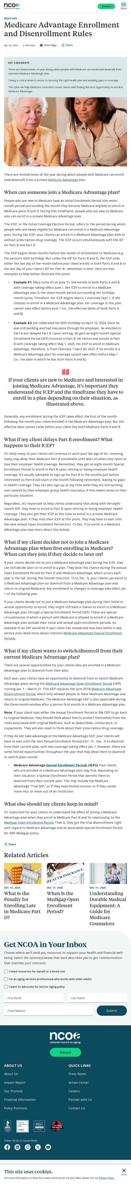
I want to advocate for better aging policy (34, 987)
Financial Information (20, 1100)
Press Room (77, 1074)
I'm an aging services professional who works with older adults (48, 979)
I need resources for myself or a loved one (34, 971)
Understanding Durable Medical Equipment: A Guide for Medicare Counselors (108, 908)
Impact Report (15, 1082)
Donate (106, 6)
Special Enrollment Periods (66, 765)
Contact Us (77, 1108)
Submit (111, 1011)
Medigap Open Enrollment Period (28, 822)
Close (124, 1172)
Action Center (79, 1082)
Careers (74, 1091)
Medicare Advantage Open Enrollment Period (79, 683)
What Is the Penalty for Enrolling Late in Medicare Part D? (22, 905)
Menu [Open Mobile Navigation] (124, 6)
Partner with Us (80, 1100)
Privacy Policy (106, 1177)
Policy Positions (15, 1108)
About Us (11, 1074)
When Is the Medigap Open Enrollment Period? (63, 902)
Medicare (10, 18)
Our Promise (13, 1091)
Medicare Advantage (63, 180)
